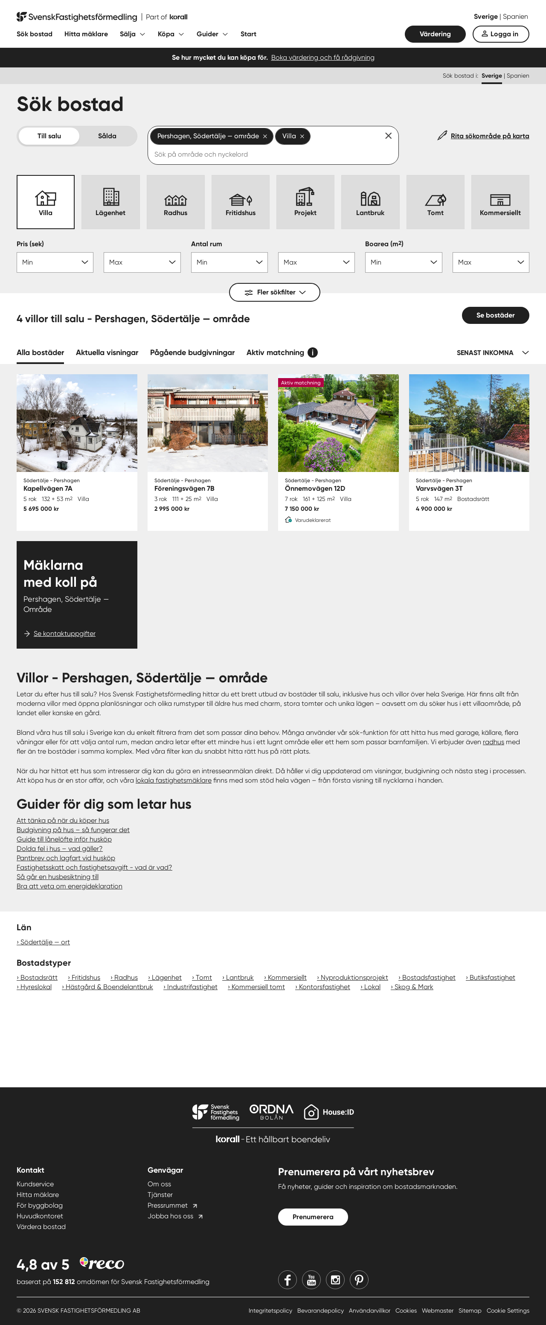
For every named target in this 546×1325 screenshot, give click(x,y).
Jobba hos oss (170, 1216)
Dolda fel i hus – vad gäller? (60, 849)
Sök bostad (34, 34)
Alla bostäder (40, 352)
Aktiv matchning (275, 352)
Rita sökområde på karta (490, 136)
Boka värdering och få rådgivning (323, 57)
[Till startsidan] (102, 17)
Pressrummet (168, 1205)
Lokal (372, 987)
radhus (493, 742)
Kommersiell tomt (258, 987)
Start (248, 34)
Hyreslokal (36, 987)
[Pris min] (55, 262)
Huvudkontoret (40, 1216)
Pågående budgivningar (192, 352)
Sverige (487, 16)
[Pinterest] (359, 1279)
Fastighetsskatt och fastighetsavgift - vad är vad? (94, 867)
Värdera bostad (41, 1227)
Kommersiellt (287, 977)
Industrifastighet (192, 987)
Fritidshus (86, 977)
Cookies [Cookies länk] (406, 1310)
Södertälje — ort (45, 942)
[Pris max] (142, 262)
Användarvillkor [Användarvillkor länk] (370, 1310)
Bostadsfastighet (429, 977)
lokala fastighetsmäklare (174, 780)
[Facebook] (287, 1279)
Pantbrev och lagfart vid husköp (66, 858)
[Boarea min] (403, 262)
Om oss (159, 1184)
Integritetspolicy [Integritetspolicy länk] (271, 1310)
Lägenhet (167, 977)
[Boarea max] (491, 262)
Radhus (126, 977)
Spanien (515, 16)
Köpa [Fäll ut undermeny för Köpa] (166, 34)
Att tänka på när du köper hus (63, 820)
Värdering (435, 34)
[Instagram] (335, 1279)
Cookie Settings (508, 1310)
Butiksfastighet (492, 977)
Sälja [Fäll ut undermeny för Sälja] (128, 34)
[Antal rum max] (316, 262)
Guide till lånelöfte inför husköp (64, 839)
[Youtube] (311, 1279)
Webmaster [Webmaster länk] (438, 1310)
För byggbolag (40, 1205)
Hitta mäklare (86, 34)
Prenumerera (313, 1217)
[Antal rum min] (229, 262)
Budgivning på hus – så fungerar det (73, 830)
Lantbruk (240, 977)
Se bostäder (495, 315)
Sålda (107, 136)
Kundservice (35, 1184)
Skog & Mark (414, 987)
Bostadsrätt (39, 977)
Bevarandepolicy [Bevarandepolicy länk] (321, 1310)
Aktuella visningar (107, 352)
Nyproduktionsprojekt (354, 977)
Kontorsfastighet (324, 987)
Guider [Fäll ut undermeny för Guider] (207, 34)
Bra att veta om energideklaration (69, 886)
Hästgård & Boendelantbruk (109, 987)
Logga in (504, 34)
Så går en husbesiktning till (58, 877)
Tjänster (160, 1195)
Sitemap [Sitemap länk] (471, 1310)
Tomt (204, 977)
